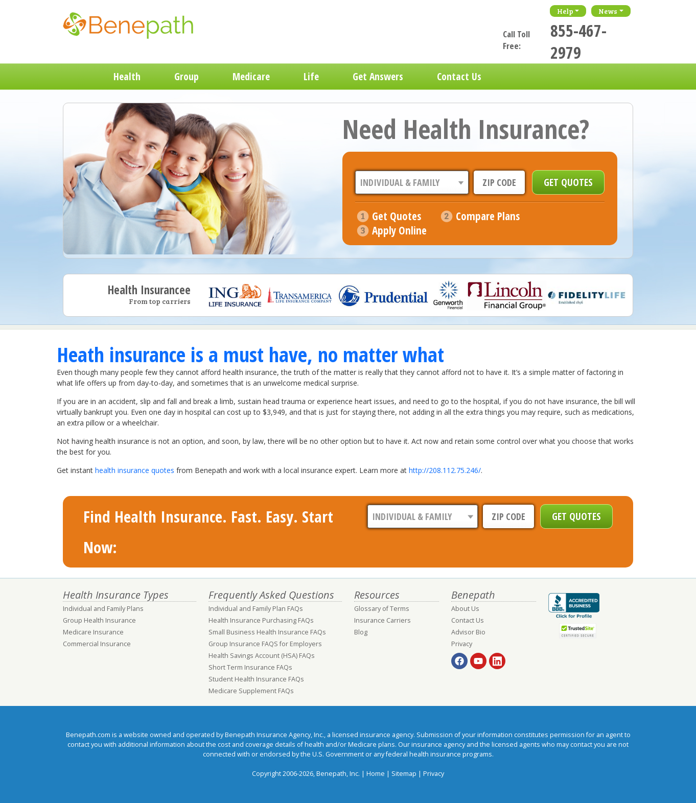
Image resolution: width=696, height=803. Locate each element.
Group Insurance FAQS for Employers (265, 644)
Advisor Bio (468, 632)
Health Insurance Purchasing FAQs (261, 620)
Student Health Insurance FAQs (256, 679)
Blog (360, 632)
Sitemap (403, 773)
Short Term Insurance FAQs (250, 667)
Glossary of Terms (381, 608)
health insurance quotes (134, 470)
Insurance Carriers (382, 620)
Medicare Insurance (93, 632)
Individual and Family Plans (103, 608)
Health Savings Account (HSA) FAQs (261, 655)
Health (127, 76)
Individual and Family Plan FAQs (255, 608)
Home (80, 76)
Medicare (251, 76)
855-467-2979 (578, 41)
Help (565, 11)
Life (311, 76)
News (607, 11)
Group (186, 76)
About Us (465, 608)
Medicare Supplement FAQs (251, 691)
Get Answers (378, 76)
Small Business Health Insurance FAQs (267, 632)
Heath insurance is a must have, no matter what (250, 354)
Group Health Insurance (99, 620)
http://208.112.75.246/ (445, 470)
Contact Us (459, 76)
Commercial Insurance (97, 644)
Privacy (461, 644)
